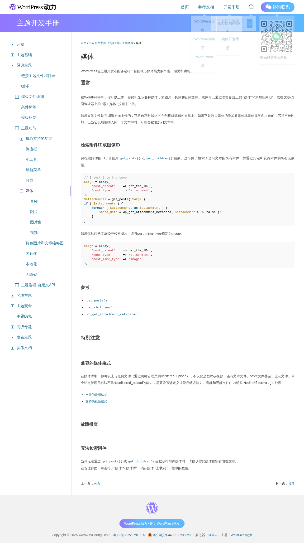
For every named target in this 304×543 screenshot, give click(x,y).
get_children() (161, 158)
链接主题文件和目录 (38, 76)
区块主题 (21, 295)
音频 (34, 201)
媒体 (26, 191)
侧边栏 (31, 149)
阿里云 (215, 533)
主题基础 (21, 55)
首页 (198, 7)
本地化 (31, 264)
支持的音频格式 (97, 393)
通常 (86, 83)
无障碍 (31, 274)
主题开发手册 (97, 43)
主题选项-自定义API (34, 285)
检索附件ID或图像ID (100, 145)
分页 (29, 180)
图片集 (36, 222)
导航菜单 (33, 170)
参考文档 (214, 7)
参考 (85, 287)
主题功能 (25, 128)
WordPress (36, 7)
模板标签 (28, 118)
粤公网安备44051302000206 (172, 533)
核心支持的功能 (35, 138)
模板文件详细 (29, 97)
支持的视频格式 (97, 400)
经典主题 (21, 65)
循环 (25, 86)
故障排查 (89, 423)
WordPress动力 (244, 533)
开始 (17, 44)
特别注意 (91, 336)
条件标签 (28, 107)
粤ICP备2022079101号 (126, 533)
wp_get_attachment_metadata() (114, 313)
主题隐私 (24, 316)
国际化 (31, 254)
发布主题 (21, 337)
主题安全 (21, 306)
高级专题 (21, 327)
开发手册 (234, 7)
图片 (34, 212)
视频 (34, 233)
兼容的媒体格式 (96, 362)
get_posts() (130, 158)
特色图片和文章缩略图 (45, 243)
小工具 (31, 159)
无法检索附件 (93, 447)
